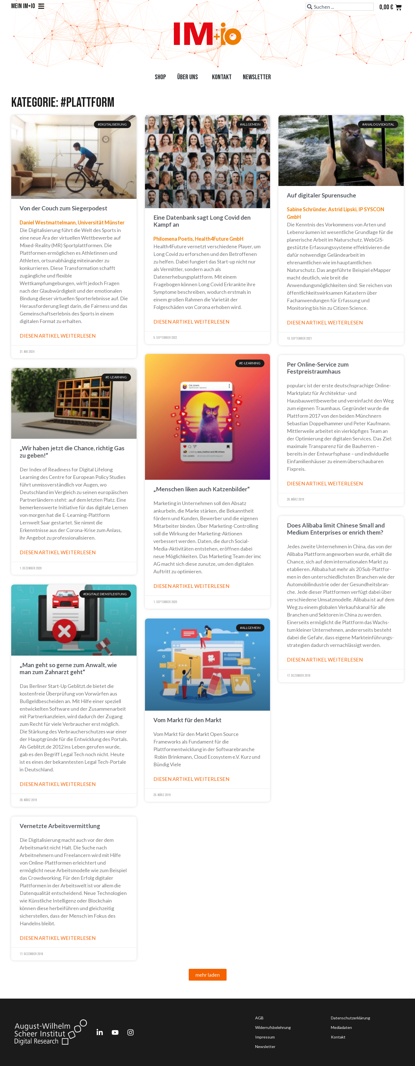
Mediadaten (341, 1027)
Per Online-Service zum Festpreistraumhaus (318, 368)
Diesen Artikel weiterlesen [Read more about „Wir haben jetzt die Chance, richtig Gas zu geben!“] (58, 552)
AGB (259, 1017)
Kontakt (222, 77)
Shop (160, 77)
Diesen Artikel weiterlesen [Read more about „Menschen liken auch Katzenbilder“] (191, 586)
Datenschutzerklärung (350, 1017)
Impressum (265, 1037)
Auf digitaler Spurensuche (321, 195)
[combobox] (340, 7)
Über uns (189, 77)
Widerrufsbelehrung (273, 1027)
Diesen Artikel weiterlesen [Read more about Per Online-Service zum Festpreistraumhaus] (325, 483)
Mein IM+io (28, 6)
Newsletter (257, 77)
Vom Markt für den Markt (187, 719)
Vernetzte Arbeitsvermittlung (60, 825)
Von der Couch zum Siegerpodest (63, 208)
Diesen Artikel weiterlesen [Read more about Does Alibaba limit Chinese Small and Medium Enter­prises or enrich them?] (325, 659)
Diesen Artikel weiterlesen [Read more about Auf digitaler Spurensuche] (325, 322)
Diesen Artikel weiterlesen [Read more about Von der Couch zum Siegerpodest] (58, 336)
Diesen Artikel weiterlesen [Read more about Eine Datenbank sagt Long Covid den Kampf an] (191, 322)
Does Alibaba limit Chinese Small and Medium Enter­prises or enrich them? (336, 529)
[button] (208, 975)
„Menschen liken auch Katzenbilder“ (201, 488)
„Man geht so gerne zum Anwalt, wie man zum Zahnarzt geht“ (68, 668)
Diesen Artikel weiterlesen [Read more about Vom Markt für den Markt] (191, 779)
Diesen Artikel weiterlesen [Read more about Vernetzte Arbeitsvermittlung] (58, 938)
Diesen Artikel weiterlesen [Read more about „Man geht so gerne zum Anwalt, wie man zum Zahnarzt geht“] (58, 784)
